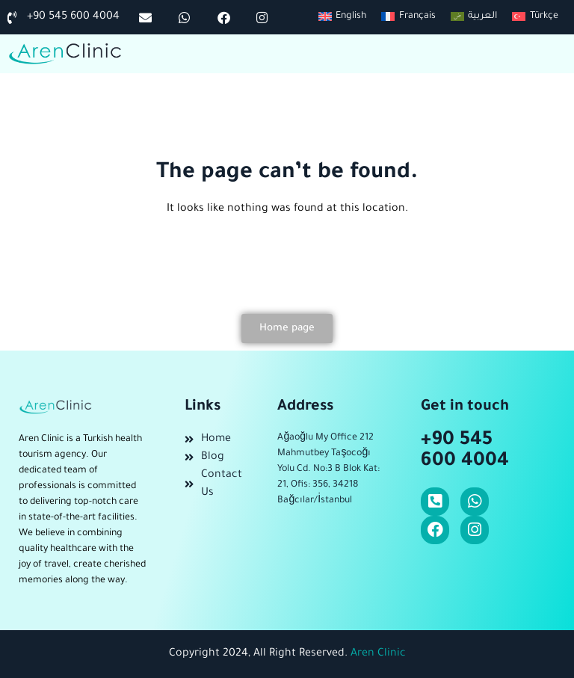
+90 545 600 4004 (465, 451)
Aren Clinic (378, 654)
